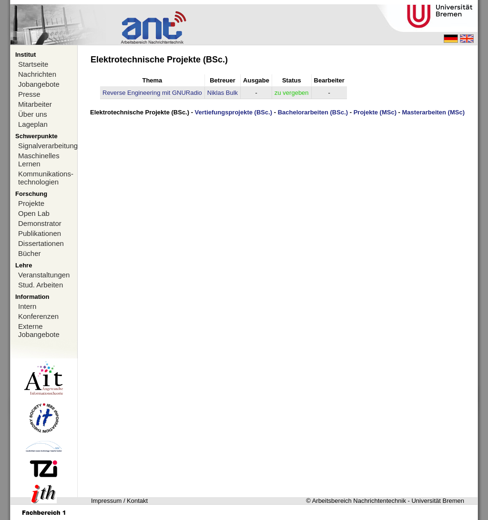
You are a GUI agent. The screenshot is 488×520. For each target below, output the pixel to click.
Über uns (32, 114)
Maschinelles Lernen (39, 160)
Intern (27, 306)
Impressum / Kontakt (119, 500)
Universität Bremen (437, 500)
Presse (29, 94)
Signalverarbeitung (47, 146)
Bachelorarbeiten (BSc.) (313, 112)
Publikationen (39, 233)
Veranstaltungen (44, 275)
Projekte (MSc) (375, 112)
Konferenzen (38, 316)
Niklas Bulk (222, 92)
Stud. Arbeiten (40, 285)
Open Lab (34, 213)
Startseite (33, 64)
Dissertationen (41, 243)
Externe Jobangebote (39, 330)
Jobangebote (39, 84)
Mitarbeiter (35, 104)
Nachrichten (37, 74)
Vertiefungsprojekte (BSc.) (234, 112)
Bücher (29, 253)
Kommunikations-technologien (45, 178)
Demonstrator (39, 223)
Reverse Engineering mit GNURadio (152, 92)
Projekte (31, 203)
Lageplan (33, 124)
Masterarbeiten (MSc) (433, 112)
